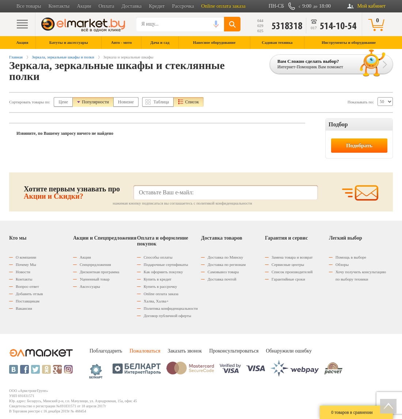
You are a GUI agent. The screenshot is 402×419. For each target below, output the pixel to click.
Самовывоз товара (223, 272)
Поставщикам (27, 301)
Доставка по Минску (225, 257)
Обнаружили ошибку (289, 351)
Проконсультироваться (233, 351)
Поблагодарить (106, 351)
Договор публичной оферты (167, 315)
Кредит (157, 6)
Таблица (161, 101)
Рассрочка (183, 6)
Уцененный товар (95, 279)
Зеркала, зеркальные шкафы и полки (63, 57)
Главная (16, 57)
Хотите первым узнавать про (72, 192)
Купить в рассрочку (160, 286)
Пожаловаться (144, 351)
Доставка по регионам (227, 264)
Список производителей (292, 272)
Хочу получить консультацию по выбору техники (360, 275)
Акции (84, 6)
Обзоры (342, 264)
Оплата (106, 6)
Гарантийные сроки (288, 279)
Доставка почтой (222, 279)
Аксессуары (90, 286)
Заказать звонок (185, 351)
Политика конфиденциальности (171, 308)
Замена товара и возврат (292, 257)
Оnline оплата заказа (161, 294)
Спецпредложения (95, 264)
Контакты (58, 6)
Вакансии (24, 308)
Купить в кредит (157, 279)
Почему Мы (26, 264)
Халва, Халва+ (156, 301)
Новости (23, 272)
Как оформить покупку (163, 272)
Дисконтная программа (99, 272)
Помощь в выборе (350, 257)
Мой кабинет (371, 6)
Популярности (95, 101)
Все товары (28, 6)
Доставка (132, 6)
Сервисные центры (288, 264)
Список (192, 101)
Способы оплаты (158, 257)
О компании (26, 257)
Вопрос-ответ (27, 286)
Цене (63, 101)
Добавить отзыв (29, 294)
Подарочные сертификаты (166, 264)
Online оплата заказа (223, 6)
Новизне (126, 101)
